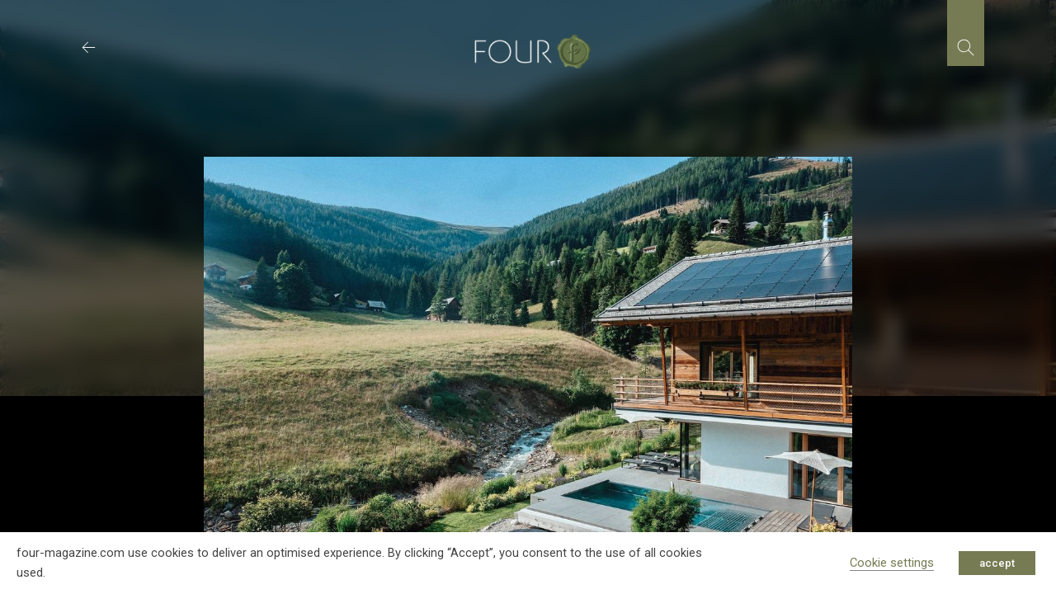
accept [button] (997, 563)
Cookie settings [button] (892, 562)
